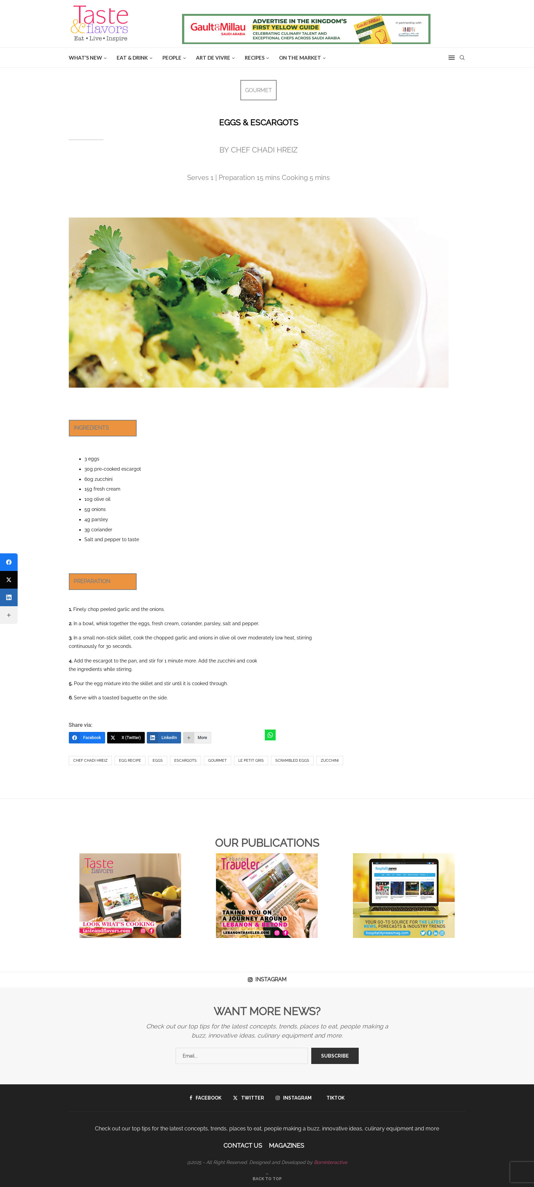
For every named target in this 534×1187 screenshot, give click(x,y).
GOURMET (258, 90)
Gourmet (217, 760)
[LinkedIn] (164, 737)
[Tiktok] (333, 1097)
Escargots (185, 760)
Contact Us (242, 1145)
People (171, 58)
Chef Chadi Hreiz (90, 760)
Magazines (286, 1145)
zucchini (330, 760)
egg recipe (130, 760)
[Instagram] (294, 1097)
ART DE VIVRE (213, 58)
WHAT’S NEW (85, 58)
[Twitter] (248, 1097)
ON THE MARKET (300, 58)
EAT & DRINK (132, 58)
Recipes (254, 58)
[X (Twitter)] (126, 737)
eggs (158, 760)
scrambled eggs (292, 760)
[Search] (462, 57)
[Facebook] (87, 737)
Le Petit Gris (251, 760)
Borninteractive (330, 1162)
